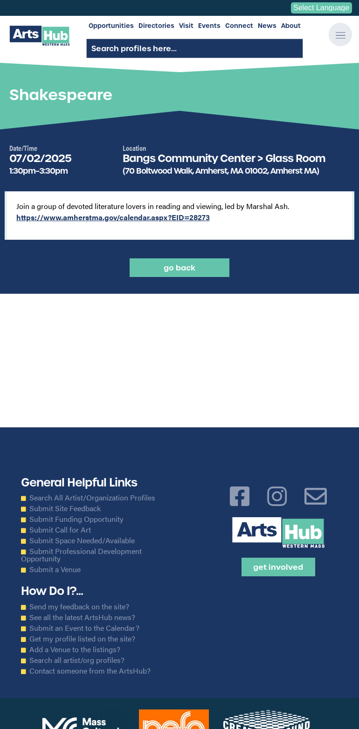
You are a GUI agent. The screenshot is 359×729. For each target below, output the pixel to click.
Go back (179, 268)
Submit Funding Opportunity (76, 519)
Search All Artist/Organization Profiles (92, 497)
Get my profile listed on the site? (82, 638)
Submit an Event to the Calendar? (84, 628)
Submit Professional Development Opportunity (81, 554)
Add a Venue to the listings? (74, 649)
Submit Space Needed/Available (82, 540)
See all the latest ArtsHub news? (82, 617)
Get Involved (278, 567)
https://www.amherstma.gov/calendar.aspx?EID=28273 (113, 217)
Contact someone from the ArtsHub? (90, 671)
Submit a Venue (55, 569)
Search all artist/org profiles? (76, 660)
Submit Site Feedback (65, 508)
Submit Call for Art (60, 529)
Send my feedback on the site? (79, 606)
